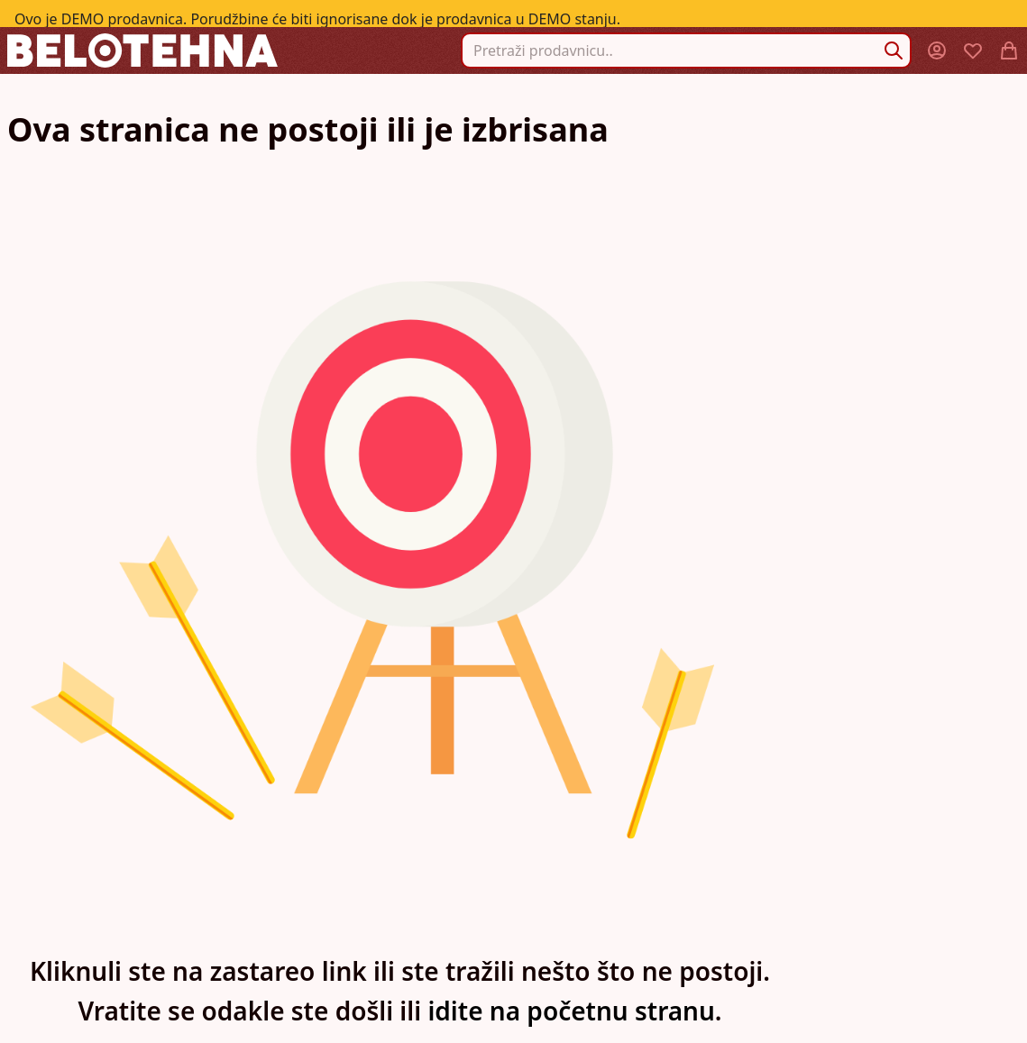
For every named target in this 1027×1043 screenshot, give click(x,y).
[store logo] (142, 50)
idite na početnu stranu (570, 1010)
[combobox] (686, 50)
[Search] (893, 50)
